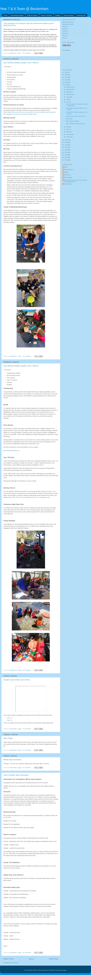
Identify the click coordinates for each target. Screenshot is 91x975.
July (67, 99)
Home (5, 15)
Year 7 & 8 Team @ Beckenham (24, 9)
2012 (66, 160)
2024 (66, 77)
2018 (66, 145)
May (67, 127)
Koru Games (48, 130)
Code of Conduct (32, 15)
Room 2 (65, 38)
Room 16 (65, 26)
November (69, 89)
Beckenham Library (68, 24)
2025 (66, 74)
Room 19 (65, 33)
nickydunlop (67, 184)
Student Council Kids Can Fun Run (16, 680)
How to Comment (46, 15)
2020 (66, 140)
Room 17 (65, 28)
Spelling (57, 15)
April (67, 129)
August (68, 97)
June (67, 102)
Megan (66, 172)
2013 (66, 157)
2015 (66, 152)
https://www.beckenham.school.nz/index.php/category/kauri (75, 180)
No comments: (27, 53)
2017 (66, 147)
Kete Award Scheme (17, 15)
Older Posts (53, 959)
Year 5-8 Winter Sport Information (16, 775)
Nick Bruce (67, 175)
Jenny (37, 443)
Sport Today (8, 738)
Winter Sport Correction (12, 760)
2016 (66, 150)
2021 (66, 85)
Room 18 (65, 31)
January (68, 136)
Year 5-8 (9, 720)
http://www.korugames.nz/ (11, 450)
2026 (66, 72)
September (69, 94)
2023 (66, 80)
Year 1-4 (9, 718)
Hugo (65, 167)
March (68, 131)
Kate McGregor (68, 169)
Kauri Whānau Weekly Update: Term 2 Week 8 (21, 63)
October (68, 92)
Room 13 (65, 35)
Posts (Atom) (15, 962)
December (69, 87)
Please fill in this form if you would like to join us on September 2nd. (29, 497)
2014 (66, 155)
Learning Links (81, 15)
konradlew (51, 970)
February (69, 134)
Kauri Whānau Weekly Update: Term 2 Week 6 (21, 366)
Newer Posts (8, 959)
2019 (66, 142)
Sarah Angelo (68, 177)
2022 (66, 82)
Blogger (64, 970)
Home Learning (68, 15)
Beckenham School (68, 22)
